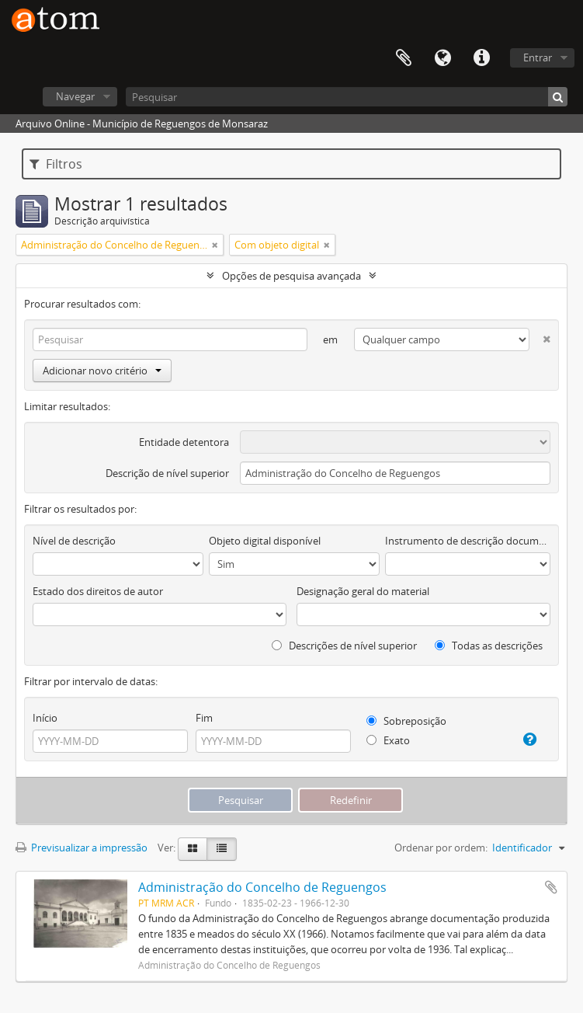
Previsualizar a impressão (81, 848)
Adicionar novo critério (102, 371)
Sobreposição (406, 721)
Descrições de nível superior (344, 646)
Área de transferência (403, 58)
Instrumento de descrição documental (467, 541)
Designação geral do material (363, 591)
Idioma (442, 58)
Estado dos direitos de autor (98, 591)
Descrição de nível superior (167, 473)
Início (45, 718)
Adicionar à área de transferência (551, 887)
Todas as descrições (489, 646)
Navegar (75, 96)
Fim (204, 718)
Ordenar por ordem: (441, 848)
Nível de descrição (74, 541)
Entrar (537, 57)
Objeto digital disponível (265, 541)
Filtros (55, 163)
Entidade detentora (184, 442)
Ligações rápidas (481, 58)
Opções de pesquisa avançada (291, 276)
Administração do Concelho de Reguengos (262, 887)
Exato (388, 740)
